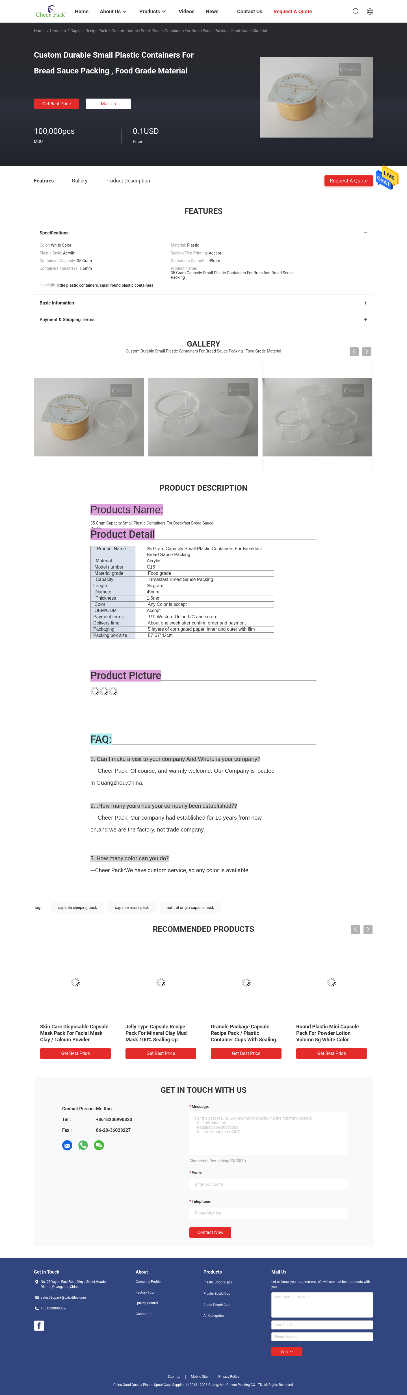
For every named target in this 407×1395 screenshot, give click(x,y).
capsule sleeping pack (77, 907)
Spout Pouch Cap (217, 1305)
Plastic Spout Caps (218, 1282)
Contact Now (210, 1232)
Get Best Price (56, 103)
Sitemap (174, 1377)
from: (197, 1172)
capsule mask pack (132, 907)
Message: (200, 1106)
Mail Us (108, 103)
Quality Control (147, 1303)
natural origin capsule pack (190, 907)
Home (39, 31)
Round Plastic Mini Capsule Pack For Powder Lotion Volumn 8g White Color (327, 1033)
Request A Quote (349, 180)
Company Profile (148, 1282)
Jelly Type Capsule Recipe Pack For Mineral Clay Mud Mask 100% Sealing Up (156, 1033)
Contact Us (144, 1314)
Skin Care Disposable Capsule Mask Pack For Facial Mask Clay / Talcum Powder (74, 1033)
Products (58, 31)
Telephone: (201, 1201)
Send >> (287, 1351)
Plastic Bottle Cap (217, 1294)
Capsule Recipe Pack (88, 31)
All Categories (214, 1316)
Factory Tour (145, 1292)
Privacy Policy (228, 1377)
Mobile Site (199, 1377)
